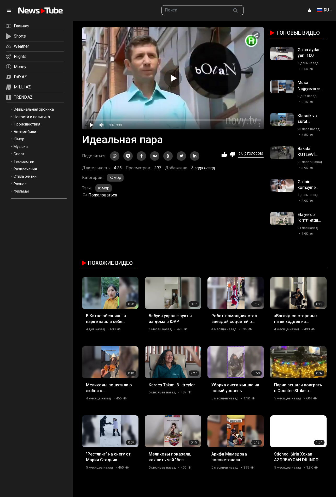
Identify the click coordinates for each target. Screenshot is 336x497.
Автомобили (25, 131)
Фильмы (21, 191)
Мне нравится (224, 154)
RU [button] (323, 10)
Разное (20, 184)
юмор (103, 187)
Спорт (19, 154)
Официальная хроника (34, 109)
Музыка (21, 146)
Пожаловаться (99, 195)
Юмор (19, 139)
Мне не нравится (232, 154)
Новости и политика (32, 117)
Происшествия (27, 124)
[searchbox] (194, 10)
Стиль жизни (25, 176)
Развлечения (25, 169)
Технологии (24, 161)
